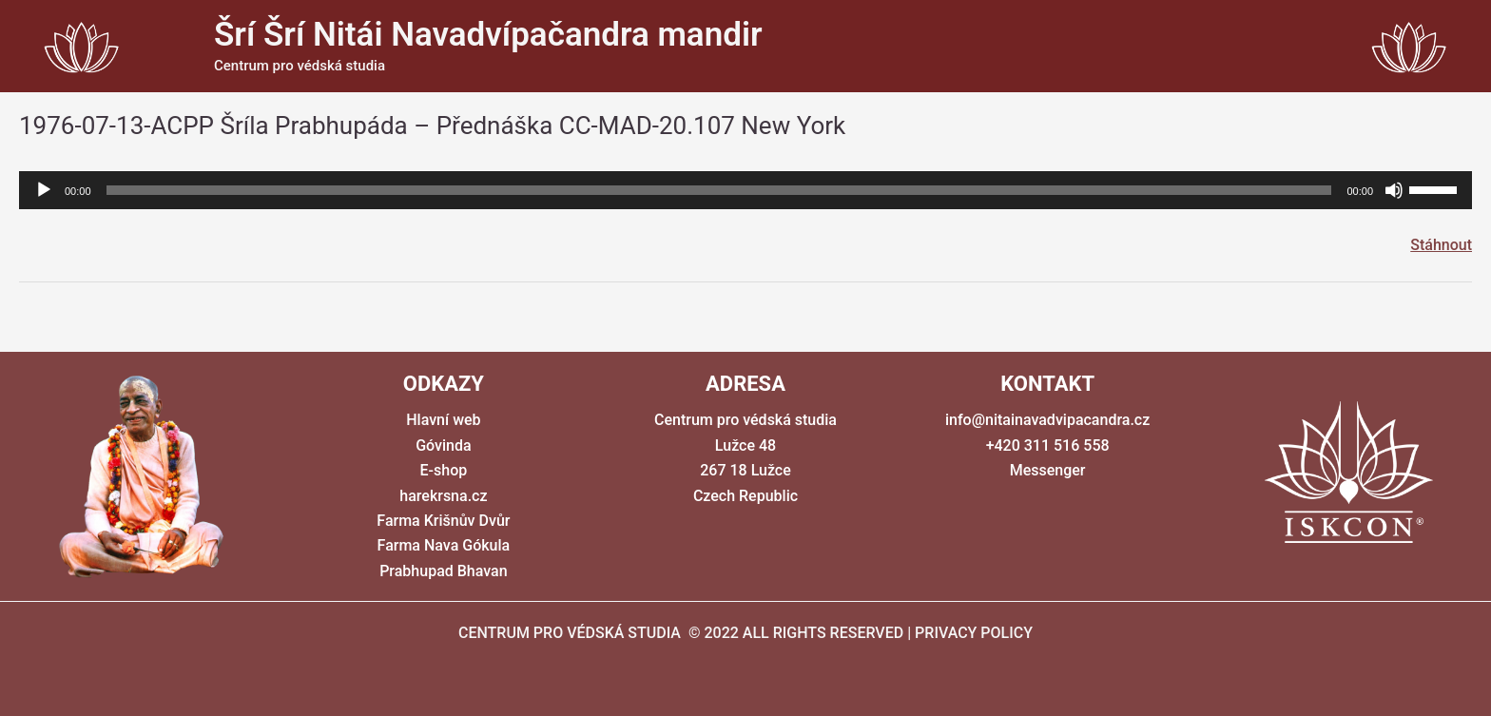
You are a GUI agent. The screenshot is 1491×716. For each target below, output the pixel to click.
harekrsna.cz (443, 496)
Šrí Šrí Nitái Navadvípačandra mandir (488, 34)
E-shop (444, 470)
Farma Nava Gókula (444, 545)
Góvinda (443, 445)
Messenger (1048, 470)
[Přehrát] (43, 190)
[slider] (719, 190)
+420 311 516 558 (1048, 445)
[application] (745, 190)
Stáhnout (1441, 245)
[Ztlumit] (1394, 190)
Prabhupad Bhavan (443, 571)
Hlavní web (443, 420)
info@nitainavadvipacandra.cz (1047, 420)
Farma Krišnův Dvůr (443, 521)
